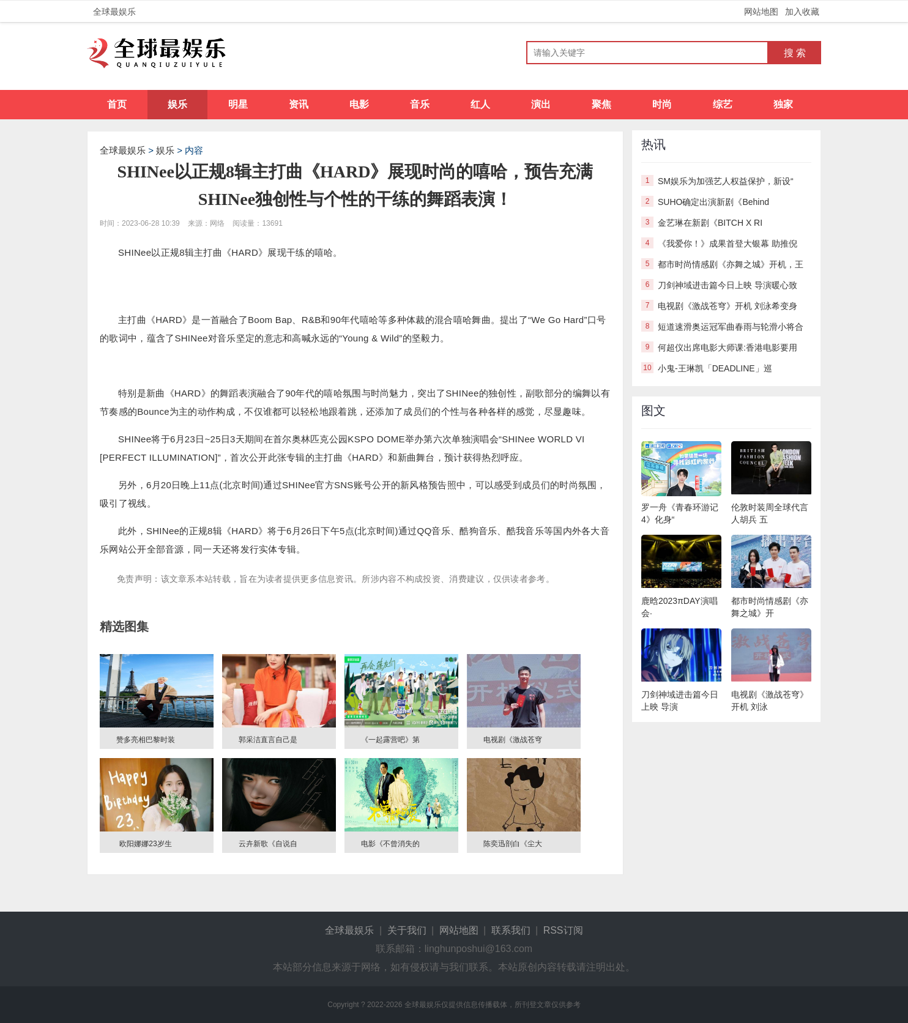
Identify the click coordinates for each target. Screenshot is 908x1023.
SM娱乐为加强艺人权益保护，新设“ (726, 181)
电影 (359, 104)
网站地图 (761, 12)
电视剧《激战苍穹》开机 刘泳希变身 (727, 306)
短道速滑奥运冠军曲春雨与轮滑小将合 (730, 327)
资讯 (298, 104)
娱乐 (177, 104)
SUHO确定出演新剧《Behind (713, 202)
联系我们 (510, 930)
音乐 (420, 104)
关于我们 (406, 930)
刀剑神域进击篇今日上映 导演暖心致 (727, 285)
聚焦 (601, 104)
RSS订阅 (563, 930)
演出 (541, 104)
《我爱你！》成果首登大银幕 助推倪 (727, 243)
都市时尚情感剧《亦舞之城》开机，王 (730, 264)
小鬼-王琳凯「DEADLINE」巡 (715, 368)
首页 (117, 104)
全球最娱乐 (114, 12)
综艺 (722, 104)
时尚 (662, 104)
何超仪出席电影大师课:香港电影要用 (727, 347)
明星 (238, 104)
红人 (480, 104)
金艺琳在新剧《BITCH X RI (710, 223)
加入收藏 (802, 12)
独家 (783, 104)
